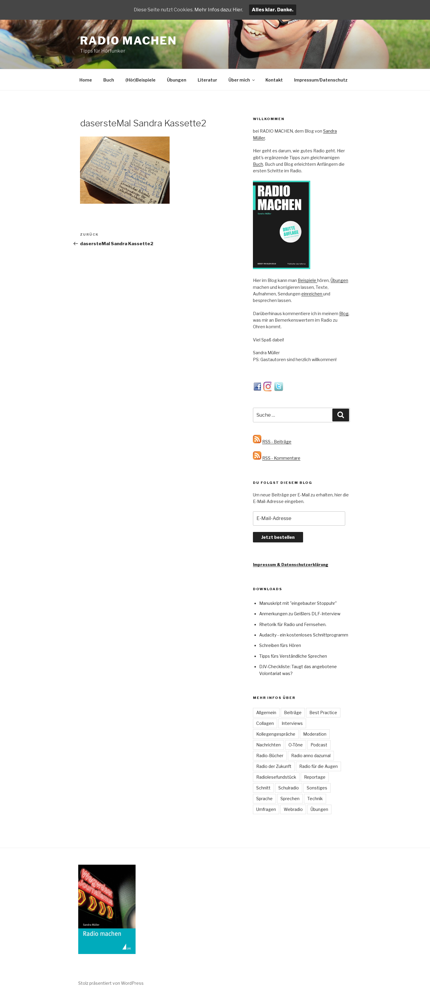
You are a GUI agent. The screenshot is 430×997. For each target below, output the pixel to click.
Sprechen (290, 798)
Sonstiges (317, 787)
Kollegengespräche (275, 734)
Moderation (314, 734)
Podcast (319, 744)
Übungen (176, 79)
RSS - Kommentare (281, 458)
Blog (343, 313)
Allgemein (266, 712)
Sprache (264, 798)
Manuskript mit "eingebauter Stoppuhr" (298, 603)
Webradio (293, 809)
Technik (315, 798)
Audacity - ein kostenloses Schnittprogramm (303, 634)
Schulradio (288, 787)
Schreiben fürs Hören (280, 645)
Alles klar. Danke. (273, 10)
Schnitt (263, 787)
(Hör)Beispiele (140, 79)
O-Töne (295, 744)
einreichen (312, 293)
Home (85, 79)
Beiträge (293, 712)
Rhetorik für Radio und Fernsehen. (292, 624)
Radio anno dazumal (311, 755)
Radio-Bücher (269, 755)
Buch (108, 79)
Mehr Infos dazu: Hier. (218, 10)
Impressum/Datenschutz (321, 79)
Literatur (207, 79)
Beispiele (307, 280)
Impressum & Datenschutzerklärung (290, 564)
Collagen (265, 723)
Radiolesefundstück (276, 777)
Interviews (292, 723)
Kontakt (274, 79)
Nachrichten (268, 744)
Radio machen (128, 40)
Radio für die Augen (318, 766)
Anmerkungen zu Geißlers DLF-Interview (299, 613)
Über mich (242, 79)
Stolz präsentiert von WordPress (111, 983)
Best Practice (323, 712)
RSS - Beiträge (276, 441)
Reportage (314, 777)
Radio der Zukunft (273, 766)
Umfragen (266, 809)
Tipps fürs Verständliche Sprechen (293, 656)
